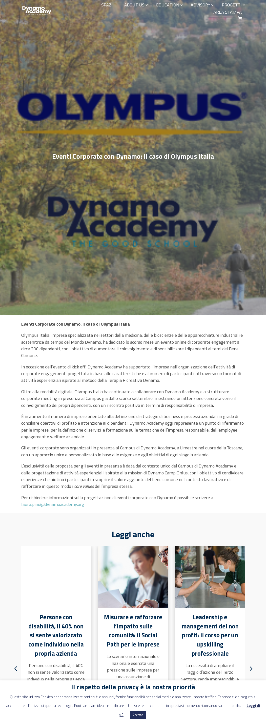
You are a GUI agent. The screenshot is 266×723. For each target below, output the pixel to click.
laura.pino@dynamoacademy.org (52, 504)
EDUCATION (167, 4)
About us (134, 4)
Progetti (232, 4)
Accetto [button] (138, 714)
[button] (251, 668)
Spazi (107, 4)
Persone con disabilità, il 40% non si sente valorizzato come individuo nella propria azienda (56, 635)
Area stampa (227, 12)
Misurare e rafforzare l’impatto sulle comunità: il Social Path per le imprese (133, 630)
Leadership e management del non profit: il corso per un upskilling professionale (210, 635)
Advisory (200, 4)
